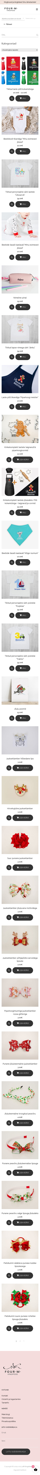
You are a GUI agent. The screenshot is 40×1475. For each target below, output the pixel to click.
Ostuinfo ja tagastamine (11, 1399)
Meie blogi (6, 1414)
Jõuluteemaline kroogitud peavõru (20, 1114)
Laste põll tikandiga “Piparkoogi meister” (20, 397)
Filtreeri (9, 24)
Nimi (3, 1441)
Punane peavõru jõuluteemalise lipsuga (20, 1163)
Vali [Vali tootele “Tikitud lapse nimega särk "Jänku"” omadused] (24, 357)
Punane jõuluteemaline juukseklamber (20, 1064)
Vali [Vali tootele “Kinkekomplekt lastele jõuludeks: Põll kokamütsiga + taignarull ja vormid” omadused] (24, 513)
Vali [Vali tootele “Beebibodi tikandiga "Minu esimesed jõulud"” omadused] (24, 151)
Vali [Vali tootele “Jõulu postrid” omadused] (24, 718)
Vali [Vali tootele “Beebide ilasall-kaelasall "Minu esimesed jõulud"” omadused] (24, 257)
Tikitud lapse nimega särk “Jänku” (20, 347)
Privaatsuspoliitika (9, 1421)
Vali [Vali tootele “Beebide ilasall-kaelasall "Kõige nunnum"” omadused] (24, 562)
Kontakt (5, 1396)
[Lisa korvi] (22, 460)
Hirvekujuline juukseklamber (20, 808)
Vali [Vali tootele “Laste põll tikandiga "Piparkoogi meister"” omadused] (24, 407)
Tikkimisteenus (7, 1418)
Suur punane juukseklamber (20, 858)
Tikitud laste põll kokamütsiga (20, 89)
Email (4, 1433)
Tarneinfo (5, 1403)
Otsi (37, 35)
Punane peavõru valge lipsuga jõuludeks (20, 1213)
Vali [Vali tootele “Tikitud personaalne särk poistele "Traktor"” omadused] (24, 668)
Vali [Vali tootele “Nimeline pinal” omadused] (24, 307)
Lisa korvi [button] (24, 460)
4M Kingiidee (27, 1466)
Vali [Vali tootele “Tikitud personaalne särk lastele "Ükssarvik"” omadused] (24, 204)
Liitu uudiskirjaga (16, 1452)
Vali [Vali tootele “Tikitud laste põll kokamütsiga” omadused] (24, 98)
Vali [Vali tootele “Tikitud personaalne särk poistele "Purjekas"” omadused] (24, 615)
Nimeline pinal (20, 298)
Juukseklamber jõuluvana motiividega (20, 908)
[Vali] (22, 98)
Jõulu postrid (20, 709)
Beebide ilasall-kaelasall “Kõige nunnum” (20, 553)
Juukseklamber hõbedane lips (20, 758)
